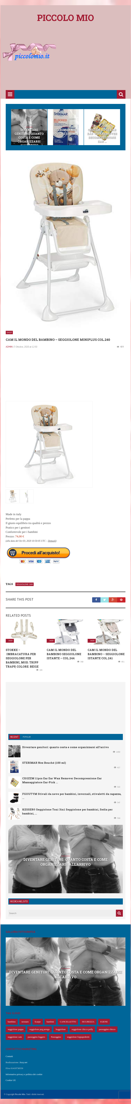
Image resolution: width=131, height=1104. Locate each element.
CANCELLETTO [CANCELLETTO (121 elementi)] (68, 1021)
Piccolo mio (65, 17)
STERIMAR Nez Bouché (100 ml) (65, 131)
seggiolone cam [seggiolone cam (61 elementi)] (15, 1037)
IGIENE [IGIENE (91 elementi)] (104, 1021)
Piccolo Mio (20, 1094)
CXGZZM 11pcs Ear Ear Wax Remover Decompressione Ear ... (102, 135)
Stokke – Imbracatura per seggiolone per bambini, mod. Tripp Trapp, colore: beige (22, 658)
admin (9, 346)
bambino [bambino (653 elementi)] (12, 1021)
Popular (27, 737)
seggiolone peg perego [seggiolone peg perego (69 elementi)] (39, 1029)
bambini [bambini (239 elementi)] (50, 1021)
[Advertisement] (68, 62)
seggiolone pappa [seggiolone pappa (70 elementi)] (16, 1029)
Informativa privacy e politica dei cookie (24, 1074)
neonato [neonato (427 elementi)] (25, 1021)
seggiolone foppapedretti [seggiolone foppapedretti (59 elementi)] (78, 1037)
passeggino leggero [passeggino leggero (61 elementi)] (36, 1037)
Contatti (9, 1056)
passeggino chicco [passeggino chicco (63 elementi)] (107, 1029)
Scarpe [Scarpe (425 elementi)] (38, 1021)
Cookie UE (11, 1080)
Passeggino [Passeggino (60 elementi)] (56, 1037)
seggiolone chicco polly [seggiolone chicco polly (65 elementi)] (82, 1029)
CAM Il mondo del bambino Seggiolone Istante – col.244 (64, 654)
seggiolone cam (24, 584)
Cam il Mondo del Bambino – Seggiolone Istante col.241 (106, 654)
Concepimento (29, 124)
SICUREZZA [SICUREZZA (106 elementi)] (88, 1021)
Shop (65, 124)
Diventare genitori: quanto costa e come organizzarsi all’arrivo (29, 137)
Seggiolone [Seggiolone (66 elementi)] (61, 1029)
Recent (14, 736)
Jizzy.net (23, 1062)
